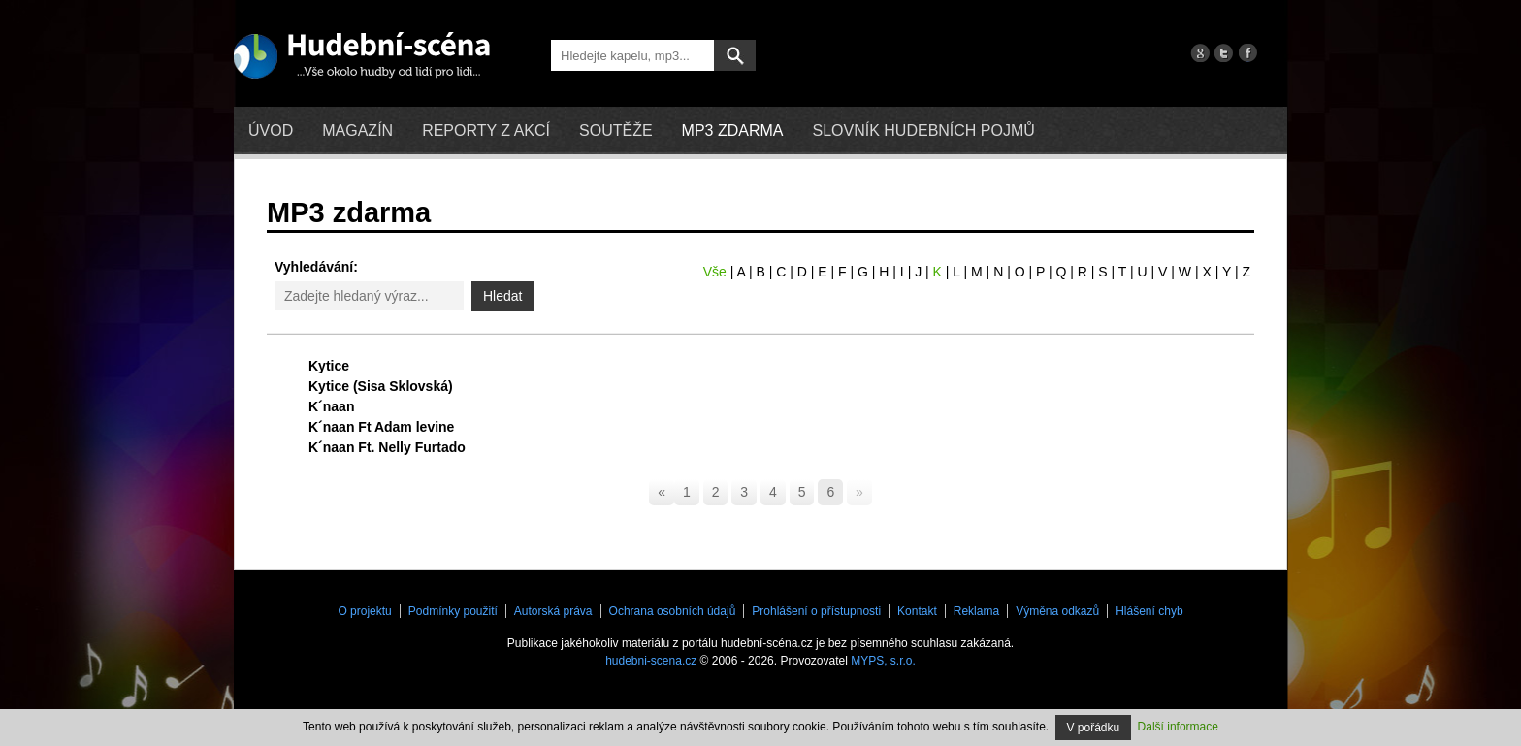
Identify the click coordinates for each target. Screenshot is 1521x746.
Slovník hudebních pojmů (923, 130)
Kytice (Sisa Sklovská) (380, 386)
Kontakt (917, 611)
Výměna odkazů (1057, 611)
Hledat (502, 296)
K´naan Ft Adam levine (381, 427)
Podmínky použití (453, 611)
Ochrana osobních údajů (672, 611)
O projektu (364, 611)
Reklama (976, 611)
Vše (714, 271)
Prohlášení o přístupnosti (816, 611)
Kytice (328, 365)
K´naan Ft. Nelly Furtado (387, 447)
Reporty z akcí (486, 130)
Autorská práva (553, 611)
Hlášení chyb (1149, 611)
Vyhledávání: (316, 267)
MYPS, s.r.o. (883, 660)
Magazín (357, 130)
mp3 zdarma (733, 130)
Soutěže (616, 130)
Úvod (270, 130)
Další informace (1178, 726)
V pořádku (1093, 727)
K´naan (331, 406)
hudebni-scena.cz (650, 660)
